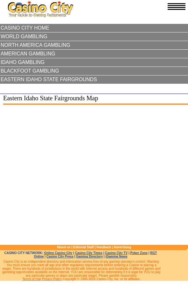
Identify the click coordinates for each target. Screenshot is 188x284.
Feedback (103, 247)
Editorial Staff (83, 247)
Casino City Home (25, 28)
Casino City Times (89, 253)
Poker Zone (138, 253)
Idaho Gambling (23, 62)
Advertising (122, 247)
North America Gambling (35, 45)
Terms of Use (31, 279)
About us (63, 247)
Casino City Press (59, 256)
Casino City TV (116, 253)
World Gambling (24, 36)
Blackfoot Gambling (30, 71)
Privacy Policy (52, 279)
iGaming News (117, 256)
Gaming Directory (89, 256)
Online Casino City (58, 253)
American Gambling (28, 53)
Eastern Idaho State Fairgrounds (49, 79)
